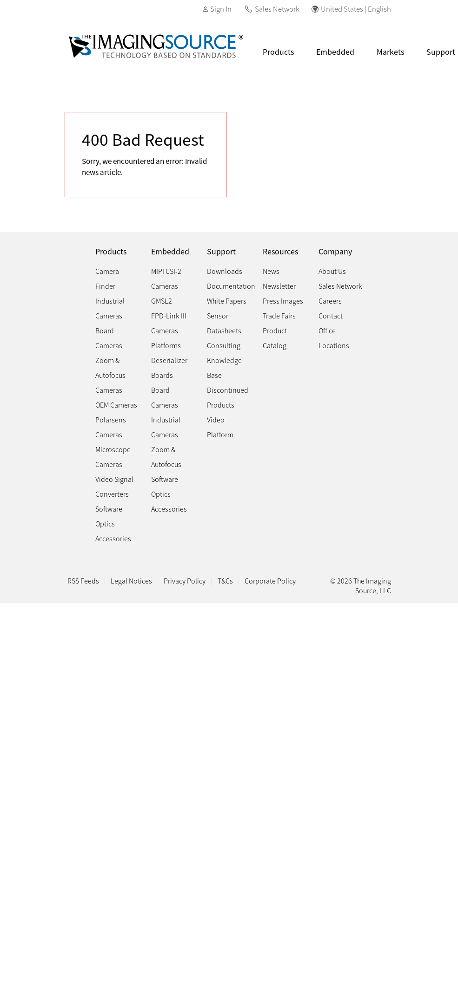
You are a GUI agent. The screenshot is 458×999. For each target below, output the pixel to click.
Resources (280, 251)
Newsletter (279, 286)
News (271, 271)
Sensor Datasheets (224, 323)
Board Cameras (108, 337)
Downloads (224, 271)
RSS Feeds (83, 580)
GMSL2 (161, 300)
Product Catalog (275, 337)
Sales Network (277, 8)
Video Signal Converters (114, 486)
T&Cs (225, 580)
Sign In (221, 8)
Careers (330, 300)
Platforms (166, 345)
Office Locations (334, 337)
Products (278, 51)
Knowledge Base (224, 367)
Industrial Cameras (110, 308)
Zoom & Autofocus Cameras (110, 375)
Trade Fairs (279, 315)
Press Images (283, 300)
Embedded (335, 51)
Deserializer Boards (169, 367)
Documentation (231, 286)
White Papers (226, 300)
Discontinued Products (227, 397)
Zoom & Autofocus (166, 456)
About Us (332, 271)
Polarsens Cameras (110, 427)
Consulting (223, 345)
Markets (390, 51)
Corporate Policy (270, 580)
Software (108, 508)
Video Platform (220, 427)
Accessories (113, 538)
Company (335, 251)
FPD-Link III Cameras (168, 323)
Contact (331, 315)
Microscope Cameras (113, 456)
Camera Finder (107, 278)
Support (221, 251)
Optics (105, 523)
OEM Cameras (116, 404)
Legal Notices (131, 580)
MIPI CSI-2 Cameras (166, 278)
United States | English (356, 8)
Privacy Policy (185, 580)
